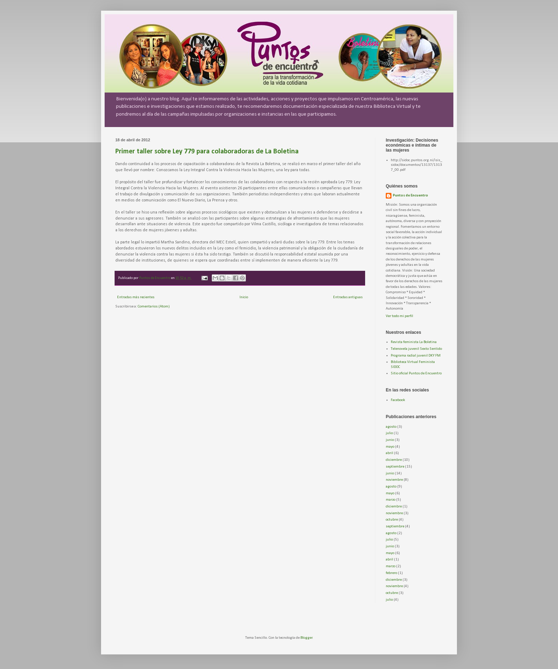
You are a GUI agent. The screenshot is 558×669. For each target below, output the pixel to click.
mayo (390, 447)
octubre (392, 520)
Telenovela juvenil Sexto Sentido (416, 349)
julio (389, 433)
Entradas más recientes (135, 297)
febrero (391, 573)
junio (390, 440)
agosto (391, 427)
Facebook (398, 400)
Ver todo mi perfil (399, 316)
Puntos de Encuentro (410, 195)
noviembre (394, 480)
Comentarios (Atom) (154, 307)
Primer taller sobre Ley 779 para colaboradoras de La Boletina (207, 151)
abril (389, 453)
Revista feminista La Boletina (414, 342)
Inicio (243, 297)
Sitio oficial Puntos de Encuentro (416, 373)
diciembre (394, 460)
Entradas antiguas (348, 297)
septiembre (395, 467)
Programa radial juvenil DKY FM (416, 356)
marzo (390, 500)
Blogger (306, 638)
